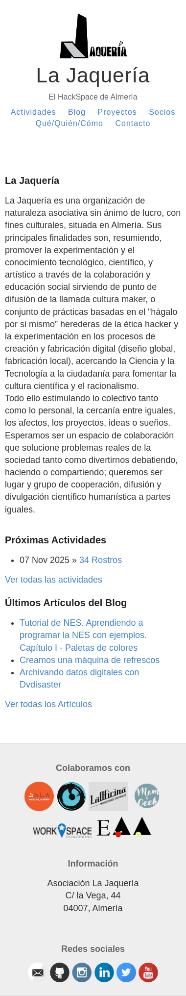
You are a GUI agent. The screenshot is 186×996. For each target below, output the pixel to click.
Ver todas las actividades (53, 580)
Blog (77, 112)
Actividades (33, 112)
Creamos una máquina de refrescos (90, 660)
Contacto (132, 123)
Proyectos (117, 112)
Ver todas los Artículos (48, 704)
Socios (162, 112)
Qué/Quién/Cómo (69, 123)
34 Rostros (100, 560)
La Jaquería (93, 75)
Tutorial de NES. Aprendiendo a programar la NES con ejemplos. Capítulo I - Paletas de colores (83, 635)
